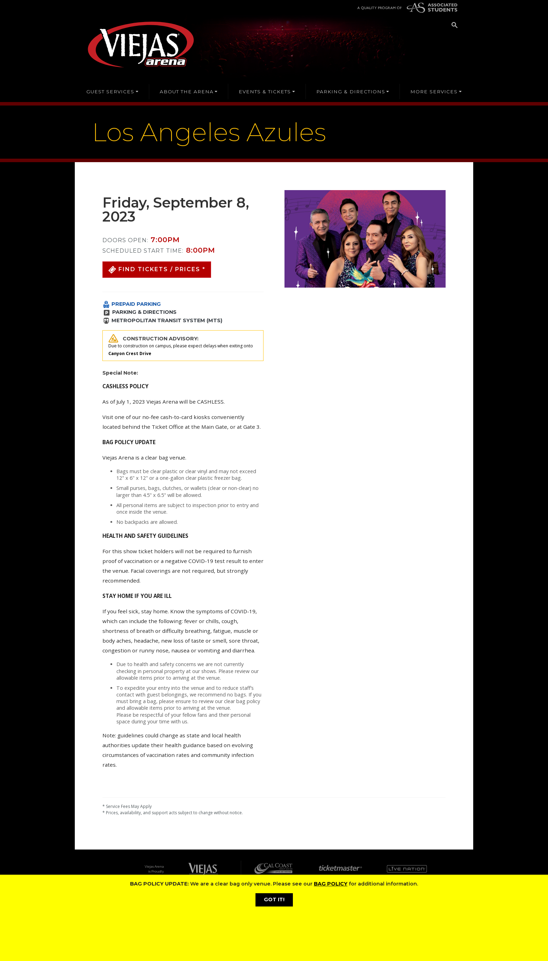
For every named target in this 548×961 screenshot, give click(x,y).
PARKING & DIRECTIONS (144, 312)
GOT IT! (274, 899)
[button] (156, 269)
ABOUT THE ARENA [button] (187, 91)
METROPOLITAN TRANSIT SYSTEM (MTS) (166, 320)
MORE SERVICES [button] (433, 91)
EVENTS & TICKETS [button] (265, 91)
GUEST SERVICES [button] (110, 91)
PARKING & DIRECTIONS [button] (350, 91)
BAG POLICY (330, 884)
